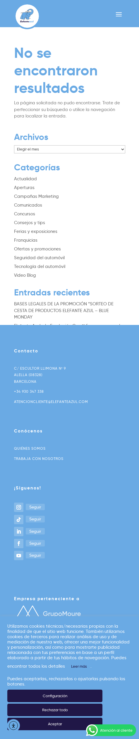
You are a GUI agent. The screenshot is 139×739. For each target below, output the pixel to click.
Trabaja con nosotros (39, 458)
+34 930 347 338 (29, 391)
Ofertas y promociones (37, 249)
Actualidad (25, 178)
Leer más (79, 666)
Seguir (35, 507)
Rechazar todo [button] (55, 709)
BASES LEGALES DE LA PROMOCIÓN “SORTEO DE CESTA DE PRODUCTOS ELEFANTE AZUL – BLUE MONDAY (64, 310)
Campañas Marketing (36, 196)
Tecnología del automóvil (39, 266)
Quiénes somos (30, 448)
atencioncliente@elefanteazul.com (51, 401)
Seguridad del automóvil (39, 257)
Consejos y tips (29, 222)
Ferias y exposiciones (35, 231)
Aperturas (24, 187)
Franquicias (25, 240)
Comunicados (28, 205)
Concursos (24, 214)
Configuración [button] (55, 695)
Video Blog (25, 275)
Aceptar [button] (55, 723)
